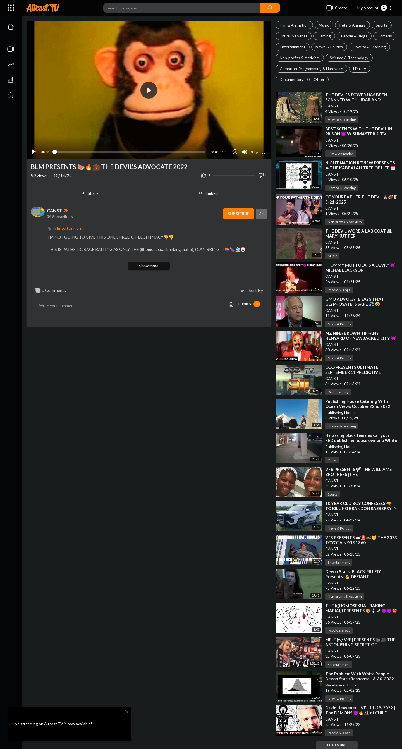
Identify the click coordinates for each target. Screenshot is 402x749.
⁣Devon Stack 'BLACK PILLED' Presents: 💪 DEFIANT (353, 574)
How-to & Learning (369, 46)
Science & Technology (349, 57)
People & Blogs (354, 35)
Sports (381, 25)
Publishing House (340, 412)
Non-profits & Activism (300, 57)
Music (324, 25)
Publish (249, 304)
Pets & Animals (352, 25)
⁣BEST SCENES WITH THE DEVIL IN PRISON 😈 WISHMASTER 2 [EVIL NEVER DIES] (358, 133)
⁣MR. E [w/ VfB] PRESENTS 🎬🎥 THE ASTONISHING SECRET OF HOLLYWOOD (360, 644)
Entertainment (292, 46)
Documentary (291, 79)
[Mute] (244, 152)
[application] (149, 90)
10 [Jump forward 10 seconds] (235, 152)
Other (319, 79)
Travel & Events (293, 35)
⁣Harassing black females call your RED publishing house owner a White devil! (361, 440)
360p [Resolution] (254, 152)
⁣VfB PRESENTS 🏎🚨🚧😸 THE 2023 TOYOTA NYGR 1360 (361, 540)
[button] (374, 7)
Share (90, 193)
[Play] (34, 152)
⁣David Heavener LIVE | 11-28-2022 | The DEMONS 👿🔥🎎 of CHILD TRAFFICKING (360, 712)
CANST (332, 106)
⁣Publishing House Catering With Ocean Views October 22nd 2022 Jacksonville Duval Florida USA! (357, 406)
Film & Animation (294, 25)
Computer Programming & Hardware (311, 68)
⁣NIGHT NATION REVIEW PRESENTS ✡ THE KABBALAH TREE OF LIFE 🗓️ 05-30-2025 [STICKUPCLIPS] (360, 167)
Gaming (324, 35)
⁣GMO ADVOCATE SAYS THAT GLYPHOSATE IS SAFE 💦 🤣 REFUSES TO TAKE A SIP (354, 304)
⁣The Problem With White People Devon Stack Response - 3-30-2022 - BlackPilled (360, 678)
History (359, 68)
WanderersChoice (341, 685)
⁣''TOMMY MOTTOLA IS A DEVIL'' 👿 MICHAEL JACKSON (360, 267)
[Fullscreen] (263, 152)
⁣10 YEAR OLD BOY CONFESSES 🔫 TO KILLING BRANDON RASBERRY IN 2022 (361, 508)
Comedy (384, 35)
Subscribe (239, 213)
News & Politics (329, 46)
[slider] (129, 152)
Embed (208, 193)
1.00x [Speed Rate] (226, 152)
